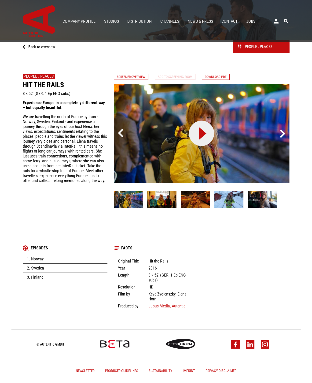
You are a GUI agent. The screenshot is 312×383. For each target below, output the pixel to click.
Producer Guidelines (121, 372)
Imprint (189, 372)
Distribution (139, 21)
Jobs (250, 21)
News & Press (200, 21)
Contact (229, 21)
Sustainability (160, 372)
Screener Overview (133, 77)
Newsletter (85, 372)
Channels (169, 21)
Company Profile (78, 21)
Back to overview (42, 48)
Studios (111, 21)
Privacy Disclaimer (221, 372)
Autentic (178, 306)
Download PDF (229, 77)
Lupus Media (159, 306)
